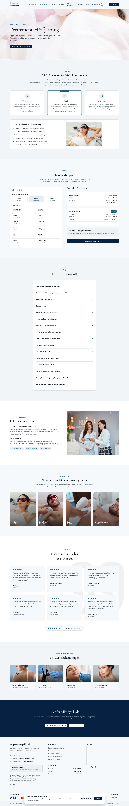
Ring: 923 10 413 (76, 725)
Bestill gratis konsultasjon (21, 46)
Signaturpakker (44, 4)
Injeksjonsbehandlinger (56, 748)
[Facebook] (14, 784)
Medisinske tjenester (55, 756)
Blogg (54, 4)
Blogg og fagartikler (55, 759)
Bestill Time (114, 4)
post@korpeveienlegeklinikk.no (22, 758)
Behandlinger (33, 4)
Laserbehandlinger (54, 751)
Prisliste (80, 4)
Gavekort (61, 4)
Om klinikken (70, 4)
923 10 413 (102, 4)
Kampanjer (95, 4)
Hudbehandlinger (54, 754)
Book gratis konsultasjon (93, 241)
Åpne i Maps (91, 767)
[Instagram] (11, 784)
